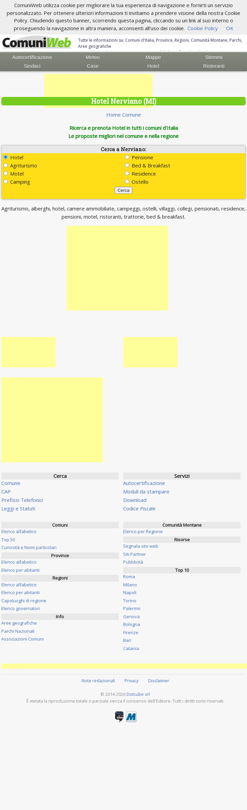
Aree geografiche (19, 623)
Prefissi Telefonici (22, 500)
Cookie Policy (202, 28)
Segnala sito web (140, 546)
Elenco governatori (20, 608)
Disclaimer (158, 680)
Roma (129, 576)
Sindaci (32, 66)
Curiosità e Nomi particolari (29, 547)
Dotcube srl (138, 694)
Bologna (131, 624)
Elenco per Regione (143, 531)
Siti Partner (134, 554)
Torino (129, 601)
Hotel (153, 66)
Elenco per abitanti (20, 570)
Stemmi (214, 57)
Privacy (131, 680)
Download (135, 500)
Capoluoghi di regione (23, 601)
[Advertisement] (98, 91)
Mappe (153, 57)
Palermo (131, 608)
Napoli (129, 592)
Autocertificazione (32, 57)
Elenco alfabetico (19, 531)
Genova (131, 616)
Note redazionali (98, 680)
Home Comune (123, 114)
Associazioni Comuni (22, 639)
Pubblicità (133, 562)
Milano (130, 585)
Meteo (93, 57)
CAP (6, 491)
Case (93, 66)
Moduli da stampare (146, 491)
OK (229, 28)
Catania (131, 648)
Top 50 (8, 539)
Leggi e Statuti (18, 508)
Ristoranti (213, 66)
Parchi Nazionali (18, 631)
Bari (127, 640)
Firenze (130, 632)
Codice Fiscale (139, 508)
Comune (10, 483)
